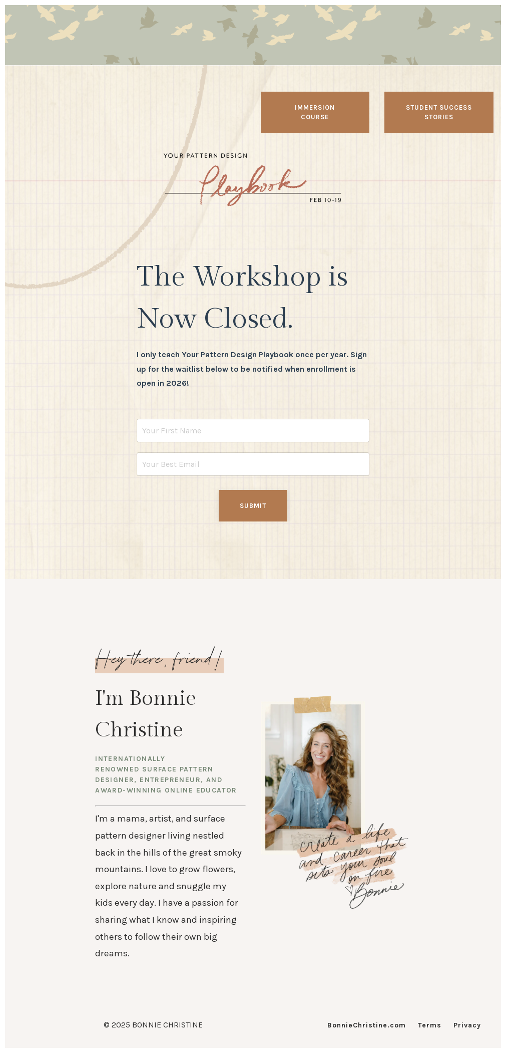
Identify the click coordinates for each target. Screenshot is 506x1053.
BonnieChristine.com (366, 1025)
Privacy (467, 1025)
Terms (429, 1025)
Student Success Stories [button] (439, 112)
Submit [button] (253, 505)
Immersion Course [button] (315, 112)
